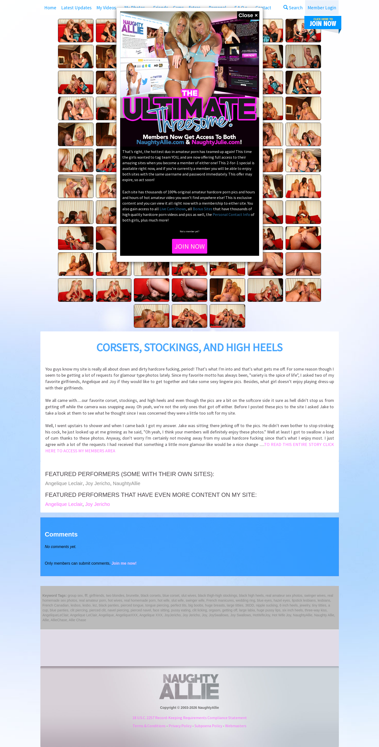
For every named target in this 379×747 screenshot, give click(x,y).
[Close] (248, 15)
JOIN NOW (189, 246)
